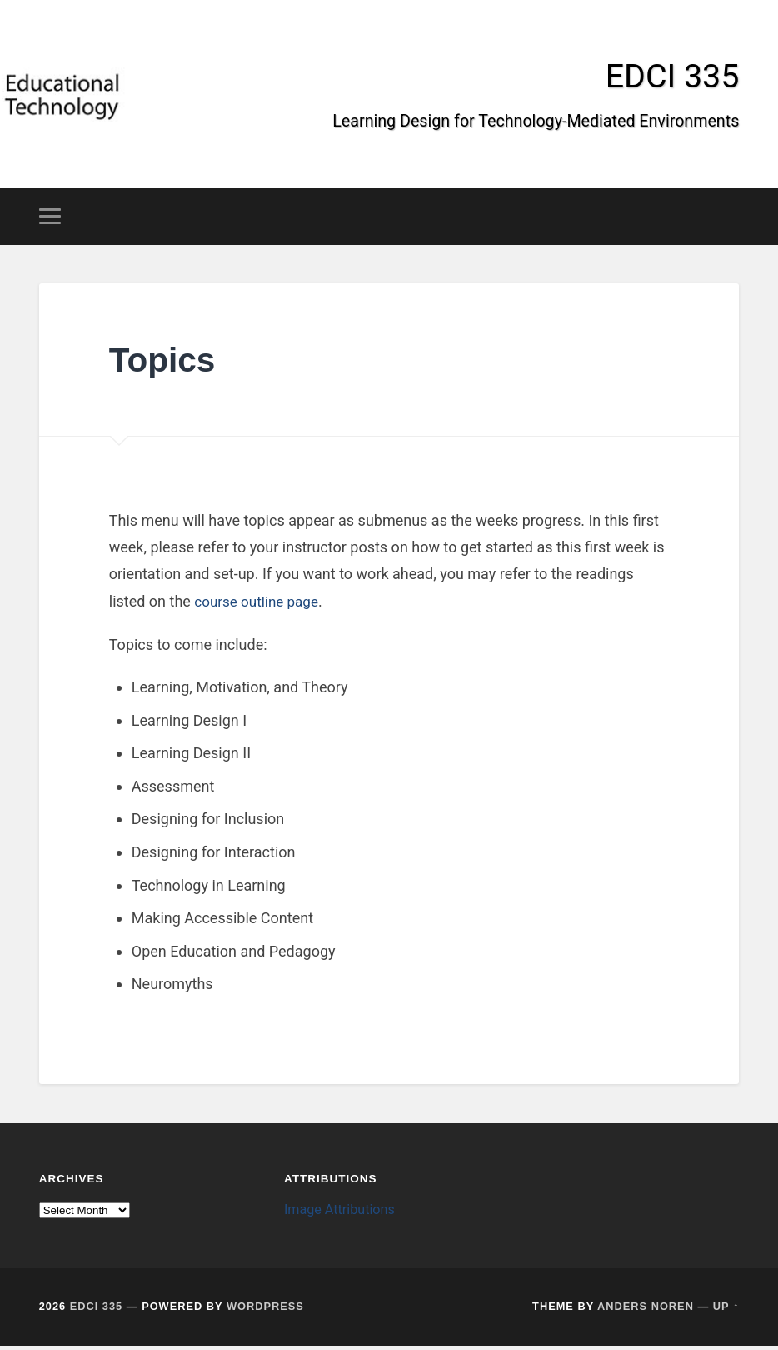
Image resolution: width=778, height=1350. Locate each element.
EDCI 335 (670, 78)
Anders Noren (645, 1310)
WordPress (265, 1310)
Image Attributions (342, 1213)
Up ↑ (726, 1310)
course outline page (259, 605)
